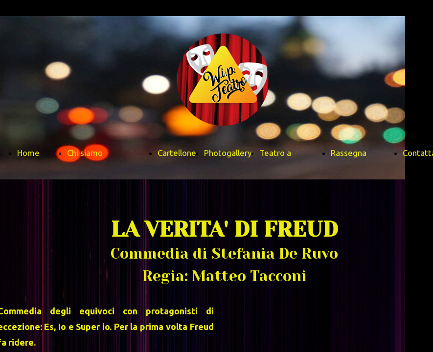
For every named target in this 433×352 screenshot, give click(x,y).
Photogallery (227, 152)
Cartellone (177, 152)
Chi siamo (85, 152)
